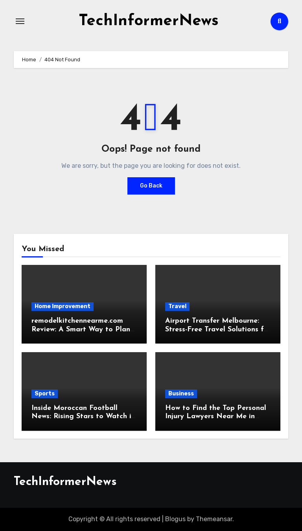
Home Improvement (62, 306)
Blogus (175, 519)
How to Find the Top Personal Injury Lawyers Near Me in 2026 (215, 416)
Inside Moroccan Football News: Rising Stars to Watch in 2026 (83, 416)
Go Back (151, 185)
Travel (177, 306)
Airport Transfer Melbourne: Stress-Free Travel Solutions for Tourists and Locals (218, 329)
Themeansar (214, 519)
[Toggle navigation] (20, 21)
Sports (45, 393)
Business (181, 393)
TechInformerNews (149, 21)
